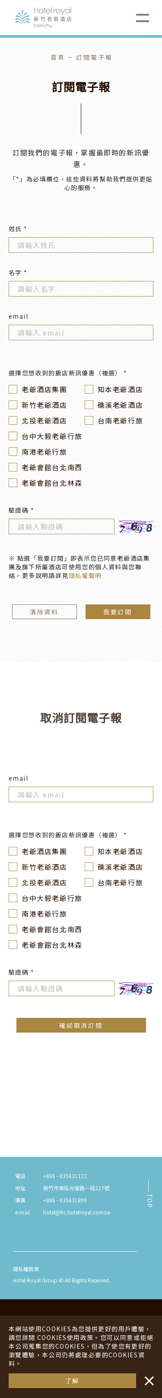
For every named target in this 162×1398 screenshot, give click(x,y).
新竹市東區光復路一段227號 (76, 1187)
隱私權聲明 (85, 575)
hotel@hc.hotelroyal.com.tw (77, 1212)
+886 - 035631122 (65, 1175)
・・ (147, 1376)
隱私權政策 (26, 1268)
